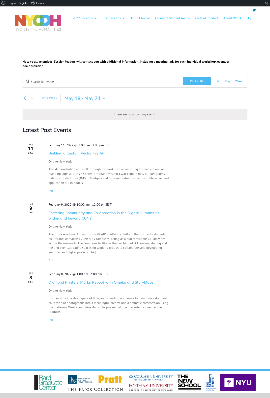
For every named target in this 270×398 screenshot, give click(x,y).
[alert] (135, 114)
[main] (135, 203)
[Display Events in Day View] (227, 81)
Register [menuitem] (23, 3)
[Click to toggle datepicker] (85, 98)
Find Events (197, 81)
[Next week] (31, 98)
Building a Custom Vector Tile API (77, 153)
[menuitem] (3, 3)
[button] (249, 18)
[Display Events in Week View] (238, 81)
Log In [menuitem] (12, 3)
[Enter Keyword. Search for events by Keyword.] (103, 82)
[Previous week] (25, 97)
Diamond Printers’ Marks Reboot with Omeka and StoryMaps (101, 282)
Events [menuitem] (37, 3)
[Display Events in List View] (218, 81)
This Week (49, 98)
